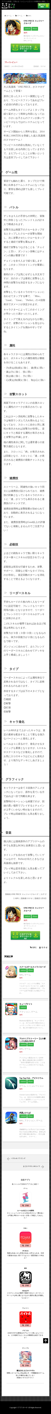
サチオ (44, 947)
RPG (34, 947)
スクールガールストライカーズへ (25, 981)
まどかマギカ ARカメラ (31, 1166)
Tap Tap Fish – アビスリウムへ (25, 1091)
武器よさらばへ (25, 1126)
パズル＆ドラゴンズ (18, 1158)
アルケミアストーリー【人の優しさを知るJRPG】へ (25, 1054)
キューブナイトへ (25, 1017)
